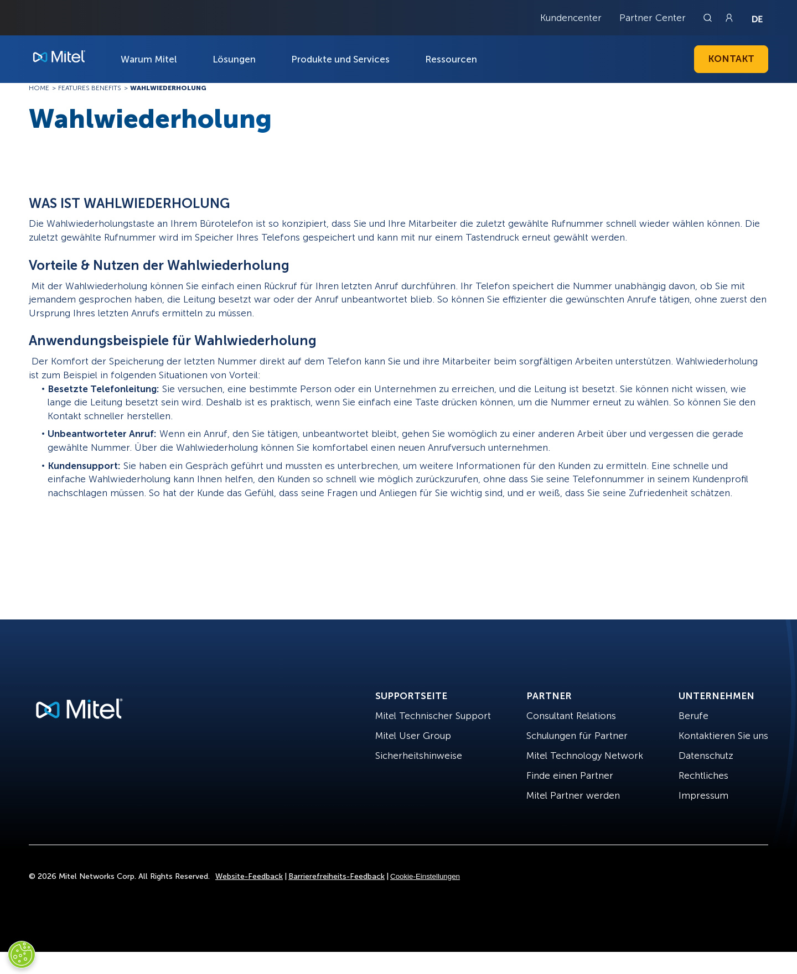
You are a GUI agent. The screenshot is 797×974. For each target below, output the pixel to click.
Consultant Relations (571, 715)
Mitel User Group (413, 735)
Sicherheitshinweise (418, 755)
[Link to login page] (728, 17)
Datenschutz (706, 755)
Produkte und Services (340, 59)
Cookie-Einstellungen (425, 876)
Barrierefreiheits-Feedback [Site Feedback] (336, 876)
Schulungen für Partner (577, 735)
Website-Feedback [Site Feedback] (249, 876)
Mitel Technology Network (584, 755)
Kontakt (731, 58)
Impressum (703, 795)
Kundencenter (571, 17)
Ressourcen (451, 59)
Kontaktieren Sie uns (723, 735)
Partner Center (652, 17)
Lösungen (234, 59)
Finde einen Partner (569, 775)
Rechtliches (703, 775)
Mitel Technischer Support (433, 715)
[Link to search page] (709, 17)
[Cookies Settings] (21, 954)
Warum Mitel (149, 59)
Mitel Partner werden (573, 795)
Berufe (693, 715)
